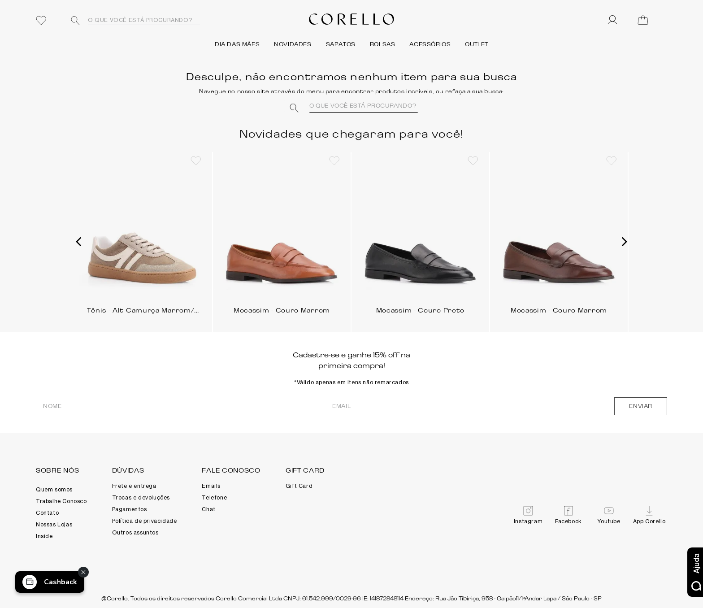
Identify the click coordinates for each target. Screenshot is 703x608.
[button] (78, 241)
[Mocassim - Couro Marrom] (282, 238)
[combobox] (132, 20)
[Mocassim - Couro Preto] (420, 238)
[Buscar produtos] (75, 20)
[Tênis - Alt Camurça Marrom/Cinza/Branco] (143, 238)
